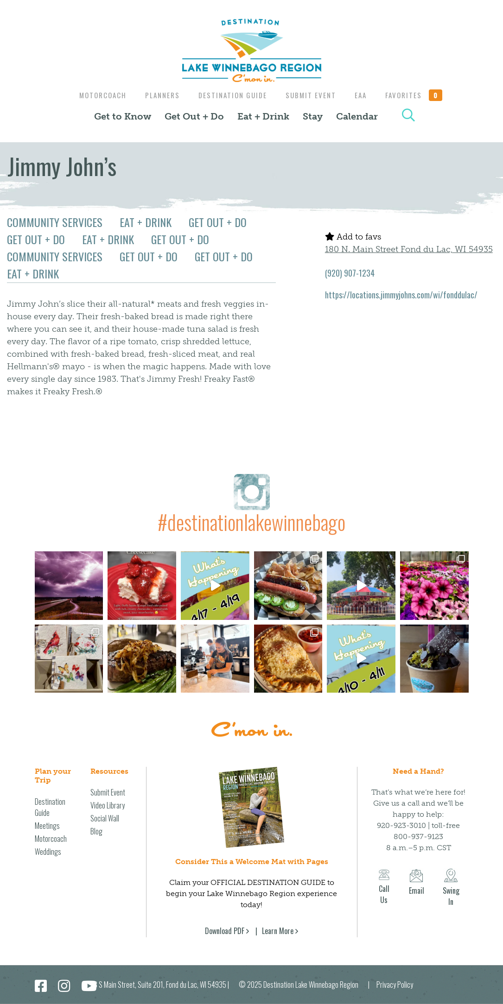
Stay (313, 116)
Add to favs (353, 237)
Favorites (419, 95)
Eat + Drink (263, 116)
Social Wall (104, 818)
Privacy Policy (394, 984)
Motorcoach (97, 95)
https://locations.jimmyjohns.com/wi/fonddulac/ (401, 295)
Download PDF (224, 930)
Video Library (107, 805)
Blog (96, 831)
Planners (158, 95)
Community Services (54, 222)
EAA (364, 95)
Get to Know (122, 116)
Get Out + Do (194, 116)
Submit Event (312, 95)
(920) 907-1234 (350, 273)
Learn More (277, 930)
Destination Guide (231, 95)
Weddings (48, 851)
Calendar (357, 116)
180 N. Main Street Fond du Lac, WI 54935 (409, 249)
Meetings (47, 825)
